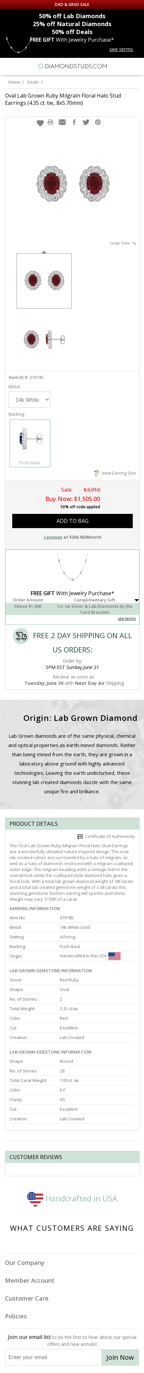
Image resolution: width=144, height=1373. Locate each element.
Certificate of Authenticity (106, 836)
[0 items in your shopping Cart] (135, 66)
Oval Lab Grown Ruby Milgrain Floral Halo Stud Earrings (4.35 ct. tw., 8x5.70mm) (63, 99)
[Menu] (8, 66)
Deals (33, 82)
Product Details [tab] (34, 823)
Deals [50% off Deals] (72, 32)
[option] (44, 280)
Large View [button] (123, 242)
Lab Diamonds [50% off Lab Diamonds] (72, 16)
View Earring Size (115, 473)
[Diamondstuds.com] (72, 66)
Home (14, 82)
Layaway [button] (53, 537)
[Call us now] (124, 65)
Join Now (120, 1357)
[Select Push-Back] (30, 440)
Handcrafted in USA (72, 1198)
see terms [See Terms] (127, 618)
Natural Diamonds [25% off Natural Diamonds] (72, 24)
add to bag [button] (72, 520)
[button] (40, 123)
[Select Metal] (29, 399)
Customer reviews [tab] (36, 1157)
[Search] (21, 65)
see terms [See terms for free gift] (121, 49)
